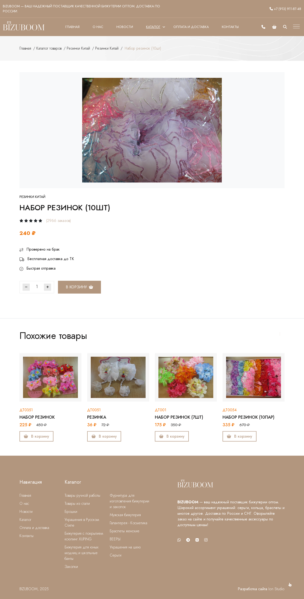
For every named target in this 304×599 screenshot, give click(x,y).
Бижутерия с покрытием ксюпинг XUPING (84, 536)
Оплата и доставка (191, 26)
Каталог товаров (49, 48)
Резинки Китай (78, 48)
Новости (124, 26)
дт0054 (230, 410)
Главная (72, 26)
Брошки (71, 511)
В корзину (79, 287)
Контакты (230, 26)
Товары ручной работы (82, 495)
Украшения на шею (125, 547)
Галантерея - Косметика (128, 523)
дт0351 (26, 410)
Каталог (153, 26)
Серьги (115, 555)
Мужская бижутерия (125, 515)
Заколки (71, 566)
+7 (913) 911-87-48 (285, 8)
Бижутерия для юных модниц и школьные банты (82, 552)
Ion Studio (276, 589)
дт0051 (94, 410)
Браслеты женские (124, 531)
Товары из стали (77, 503)
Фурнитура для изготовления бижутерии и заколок (129, 501)
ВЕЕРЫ (115, 539)
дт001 (160, 410)
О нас (98, 26)
